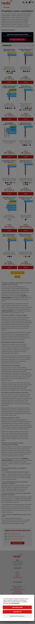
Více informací (15, 603)
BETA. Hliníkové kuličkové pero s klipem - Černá (26, 87)
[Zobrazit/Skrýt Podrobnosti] (17, 616)
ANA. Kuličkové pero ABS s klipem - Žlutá (9, 50)
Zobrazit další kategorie (7, 30)
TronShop (16, 622)
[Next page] (16, 276)
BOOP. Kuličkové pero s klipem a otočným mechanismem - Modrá (25, 236)
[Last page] (19, 276)
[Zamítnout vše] (17, 612)
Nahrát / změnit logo (17, 39)
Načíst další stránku (17, 272)
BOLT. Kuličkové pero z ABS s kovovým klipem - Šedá (9, 236)
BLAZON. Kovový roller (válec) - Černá (25, 198)
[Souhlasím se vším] (17, 607)
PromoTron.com (22, 622)
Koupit (9, 82)
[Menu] (32, 2)
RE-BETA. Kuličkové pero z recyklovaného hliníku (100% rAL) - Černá (9, 87)
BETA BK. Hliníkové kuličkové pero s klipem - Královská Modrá (26, 124)
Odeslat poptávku (17, 543)
